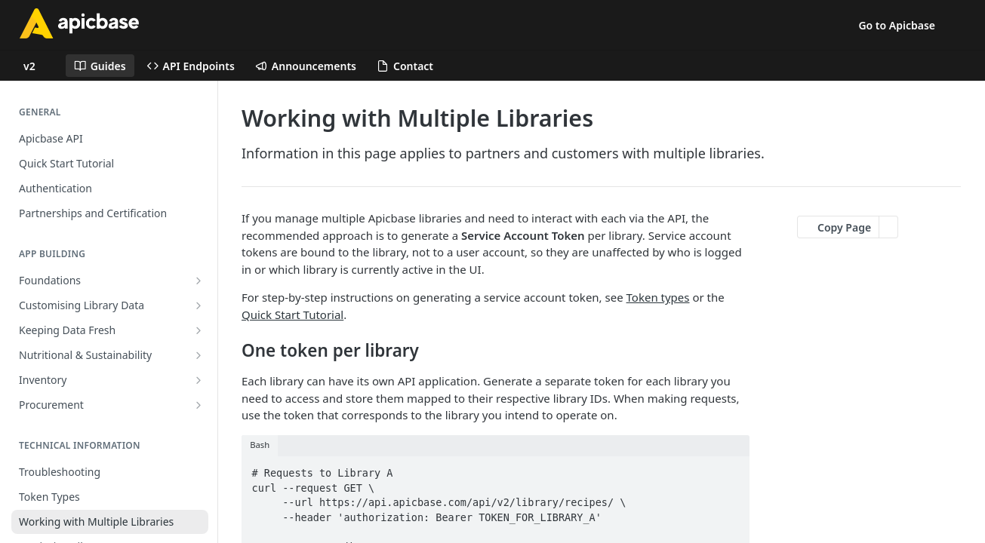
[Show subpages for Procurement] (198, 405)
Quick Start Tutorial (292, 314)
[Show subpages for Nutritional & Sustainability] (198, 355)
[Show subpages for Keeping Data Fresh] (198, 330)
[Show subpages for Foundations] (198, 281)
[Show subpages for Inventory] (198, 380)
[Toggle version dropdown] (38, 65)
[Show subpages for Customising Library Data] (198, 305)
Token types (658, 297)
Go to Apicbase (896, 25)
